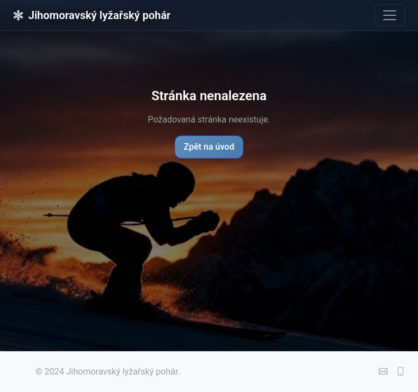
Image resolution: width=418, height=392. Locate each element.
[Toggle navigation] (389, 15)
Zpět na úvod (209, 147)
